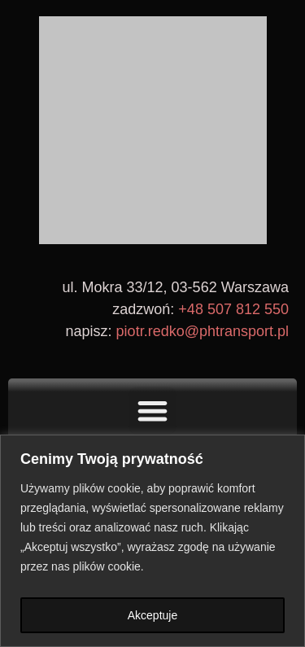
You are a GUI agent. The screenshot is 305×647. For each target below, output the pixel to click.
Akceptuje (152, 615)
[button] (152, 411)
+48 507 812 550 (233, 309)
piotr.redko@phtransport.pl (202, 331)
